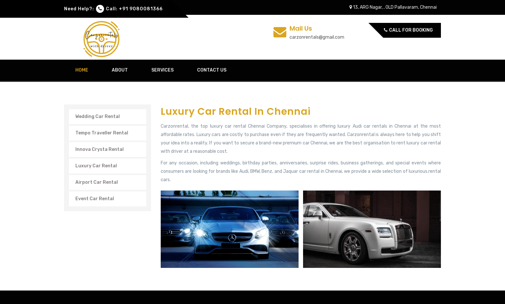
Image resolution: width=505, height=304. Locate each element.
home (81, 70)
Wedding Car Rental (97, 116)
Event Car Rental (94, 198)
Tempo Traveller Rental (101, 133)
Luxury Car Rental (96, 166)
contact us (211, 70)
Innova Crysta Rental (99, 149)
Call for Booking (408, 30)
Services (162, 70)
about (120, 70)
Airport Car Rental (96, 182)
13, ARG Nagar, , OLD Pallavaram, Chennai (393, 7)
